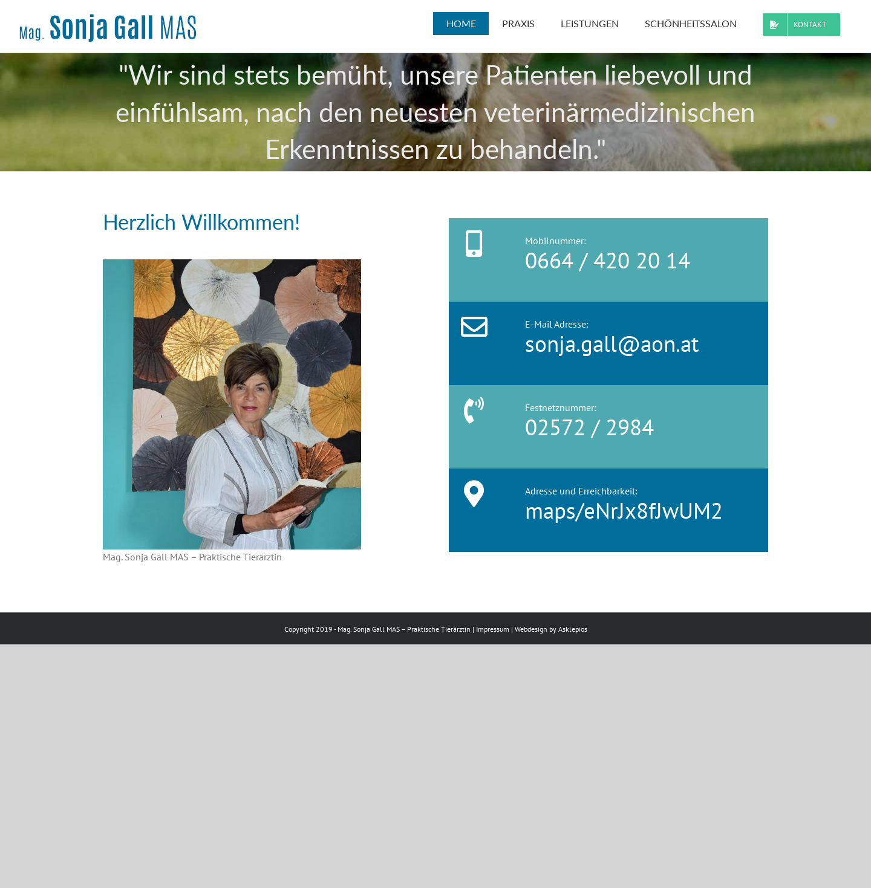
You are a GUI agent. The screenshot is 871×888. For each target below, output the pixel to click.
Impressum (492, 629)
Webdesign (531, 629)
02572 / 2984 (589, 426)
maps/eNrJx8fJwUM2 (624, 510)
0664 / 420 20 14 (607, 259)
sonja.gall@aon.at (612, 343)
